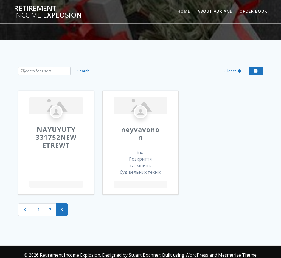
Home (184, 11)
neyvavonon (140, 133)
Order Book (253, 11)
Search (83, 71)
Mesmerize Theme (237, 255)
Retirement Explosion (48, 12)
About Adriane (215, 11)
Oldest (233, 71)
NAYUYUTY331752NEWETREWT (56, 137)
